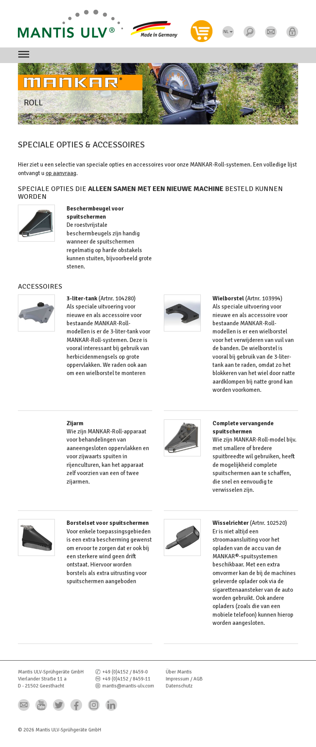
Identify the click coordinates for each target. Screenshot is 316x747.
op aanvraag (61, 173)
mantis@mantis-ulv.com (128, 686)
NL (228, 32)
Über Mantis (179, 672)
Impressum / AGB (184, 679)
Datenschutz (179, 686)
